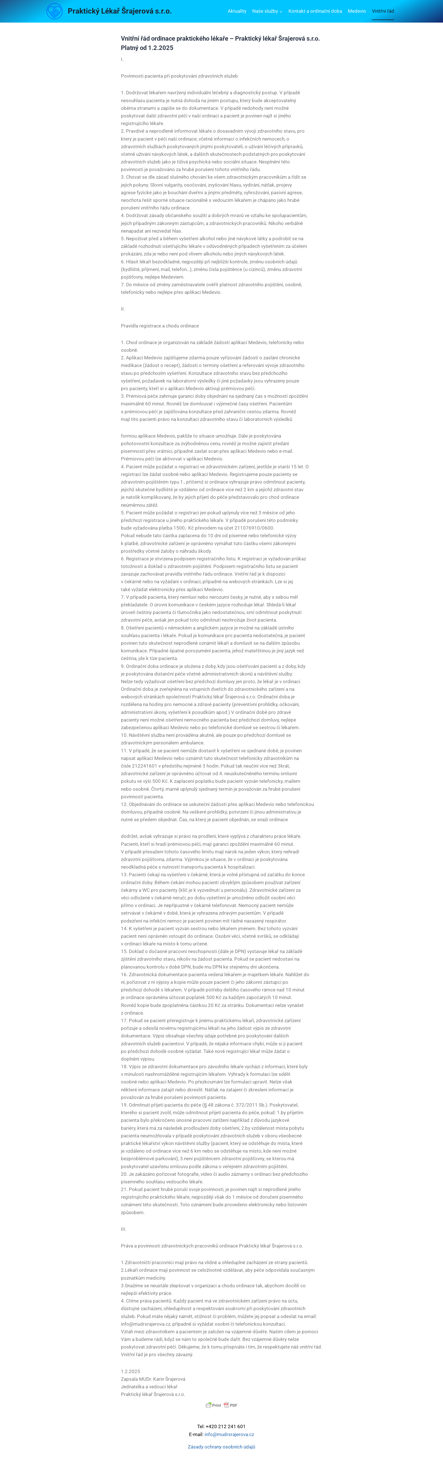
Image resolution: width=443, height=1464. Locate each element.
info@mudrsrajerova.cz (229, 1434)
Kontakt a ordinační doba (315, 11)
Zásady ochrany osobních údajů (221, 1447)
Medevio (357, 11)
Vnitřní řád (383, 11)
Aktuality (237, 11)
